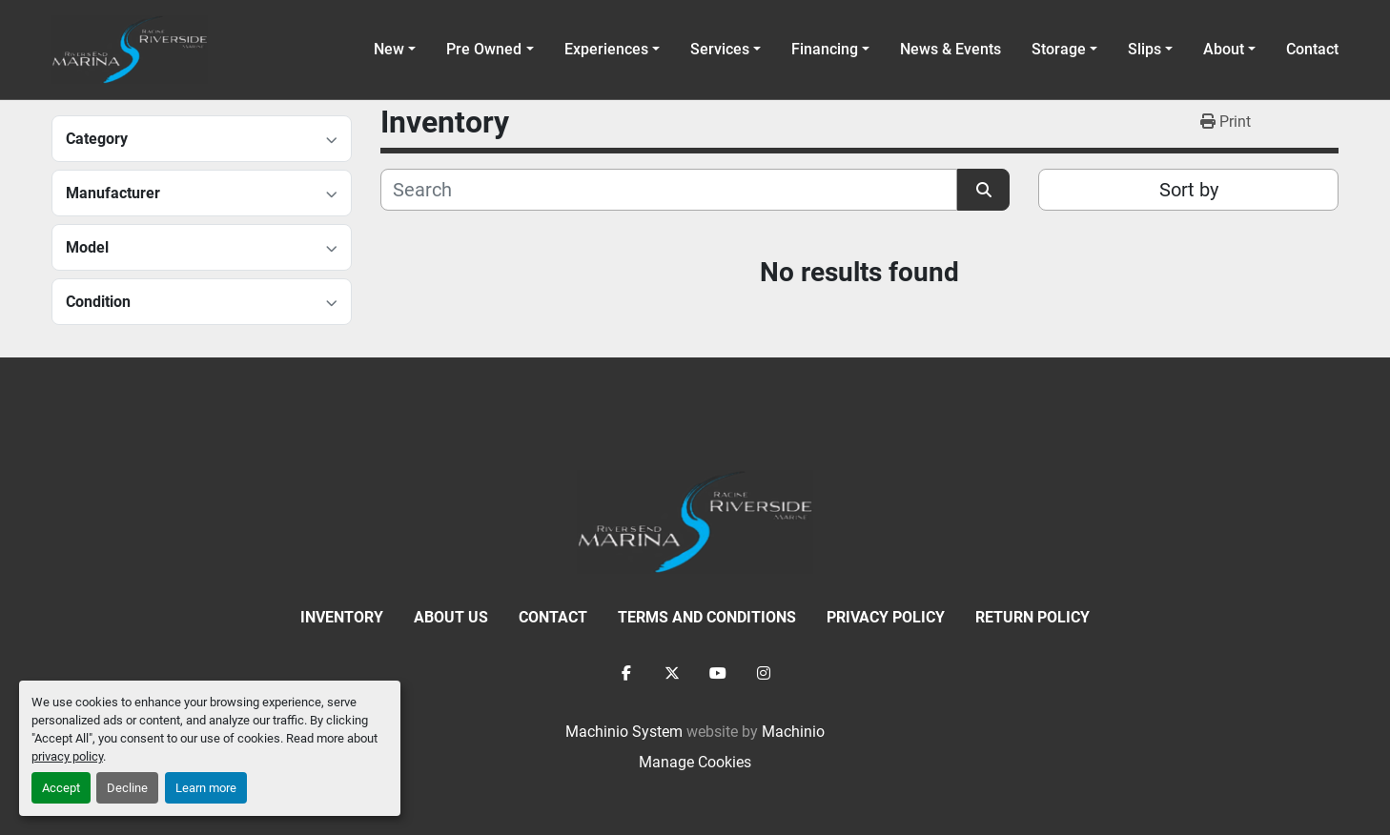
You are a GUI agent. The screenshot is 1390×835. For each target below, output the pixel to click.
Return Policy (1032, 617)
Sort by (1188, 189)
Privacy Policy (886, 617)
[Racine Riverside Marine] (695, 521)
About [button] (1223, 49)
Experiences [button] (606, 49)
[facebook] (626, 673)
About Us (451, 617)
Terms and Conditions (707, 617)
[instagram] (764, 673)
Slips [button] (1144, 49)
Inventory (341, 617)
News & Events (950, 49)
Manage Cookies (695, 762)
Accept (61, 788)
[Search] (668, 190)
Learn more (205, 788)
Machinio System (624, 732)
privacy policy (67, 756)
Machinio (793, 732)
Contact (1312, 49)
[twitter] (672, 673)
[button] (489, 49)
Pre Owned (483, 49)
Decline (127, 788)
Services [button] (719, 49)
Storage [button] (1059, 49)
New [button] (389, 49)
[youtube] (718, 673)
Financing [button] (824, 49)
